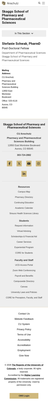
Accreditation (24, 345)
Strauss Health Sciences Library (24, 213)
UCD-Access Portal (24, 265)
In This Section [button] (24, 33)
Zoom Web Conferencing (24, 270)
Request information (24, 226)
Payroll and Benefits (24, 276)
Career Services (24, 242)
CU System (24, 324)
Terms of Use (24, 334)
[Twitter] (19, 167)
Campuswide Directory (24, 281)
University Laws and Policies (24, 292)
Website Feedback (24, 319)
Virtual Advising (24, 231)
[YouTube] (28, 167)
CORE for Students (24, 253)
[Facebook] (9, 167)
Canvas (23, 287)
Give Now (24, 355)
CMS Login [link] (24, 396)
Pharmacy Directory (24, 197)
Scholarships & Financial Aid (24, 236)
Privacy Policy (24, 329)
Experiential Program (24, 247)
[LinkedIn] (24, 178)
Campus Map (24, 192)
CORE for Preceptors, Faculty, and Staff (24, 298)
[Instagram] (38, 167)
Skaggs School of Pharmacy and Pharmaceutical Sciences (15, 17)
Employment (24, 350)
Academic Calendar (24, 208)
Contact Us (24, 313)
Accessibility (24, 340)
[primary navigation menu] (43, 3)
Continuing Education (24, 202)
